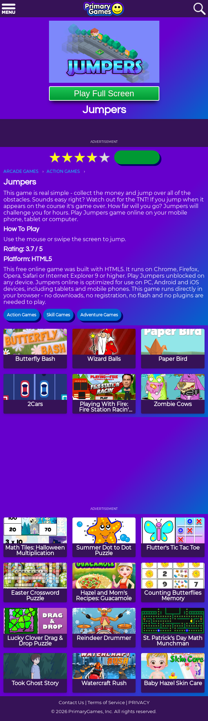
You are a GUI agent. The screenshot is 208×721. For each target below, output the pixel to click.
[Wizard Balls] (104, 348)
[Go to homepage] (103, 9)
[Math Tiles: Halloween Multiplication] (35, 537)
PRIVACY (138, 702)
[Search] (199, 9)
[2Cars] (35, 394)
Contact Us (71, 702)
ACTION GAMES (63, 171)
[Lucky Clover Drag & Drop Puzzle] (35, 628)
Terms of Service (106, 702)
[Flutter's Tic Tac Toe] (173, 537)
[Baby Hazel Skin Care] (173, 673)
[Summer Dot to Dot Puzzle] (104, 537)
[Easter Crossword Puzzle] (35, 582)
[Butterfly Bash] (35, 348)
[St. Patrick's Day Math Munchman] (173, 628)
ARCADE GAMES (20, 171)
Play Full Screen (104, 93)
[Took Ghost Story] (35, 673)
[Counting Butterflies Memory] (173, 582)
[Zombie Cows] (173, 394)
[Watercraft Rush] (104, 673)
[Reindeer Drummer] (104, 628)
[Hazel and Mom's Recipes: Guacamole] (104, 582)
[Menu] (8, 9)
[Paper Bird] (173, 348)
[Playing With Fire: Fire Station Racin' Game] (104, 394)
